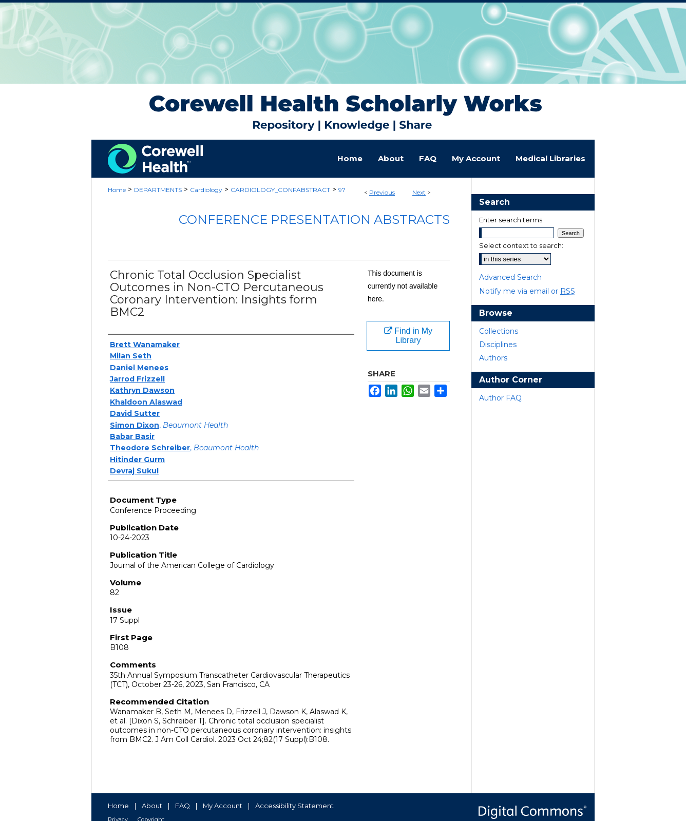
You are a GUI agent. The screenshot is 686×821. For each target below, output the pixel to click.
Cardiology (206, 190)
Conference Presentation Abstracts (314, 219)
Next (419, 192)
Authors (493, 357)
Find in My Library (408, 336)
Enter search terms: (511, 220)
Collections (498, 331)
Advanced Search (510, 277)
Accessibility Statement (294, 805)
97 (342, 190)
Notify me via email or (527, 291)
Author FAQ (500, 398)
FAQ (182, 805)
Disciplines (498, 344)
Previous (382, 192)
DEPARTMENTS (158, 190)
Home (117, 190)
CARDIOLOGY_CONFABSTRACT (280, 190)
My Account (222, 805)
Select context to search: (521, 245)
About (152, 805)
